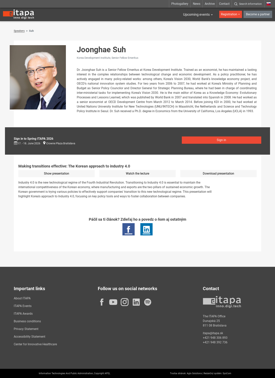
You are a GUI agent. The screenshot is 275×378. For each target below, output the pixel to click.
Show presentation (56, 173)
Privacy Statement (26, 329)
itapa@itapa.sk (213, 333)
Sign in (221, 140)
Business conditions (27, 321)
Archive (210, 4)
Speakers (19, 30)
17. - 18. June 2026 (27, 143)
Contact (224, 4)
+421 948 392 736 (215, 342)
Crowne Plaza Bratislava (60, 143)
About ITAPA (22, 298)
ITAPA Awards (23, 313)
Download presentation (218, 173)
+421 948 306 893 (215, 338)
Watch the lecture (137, 173)
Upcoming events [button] (196, 14)
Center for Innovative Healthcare (35, 344)
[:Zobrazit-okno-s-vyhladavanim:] (248, 4)
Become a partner (258, 14)
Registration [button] (229, 14)
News (196, 4)
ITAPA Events (23, 306)
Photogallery (179, 4)
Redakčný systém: (213, 373)
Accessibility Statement (29, 336)
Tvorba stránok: (178, 373)
